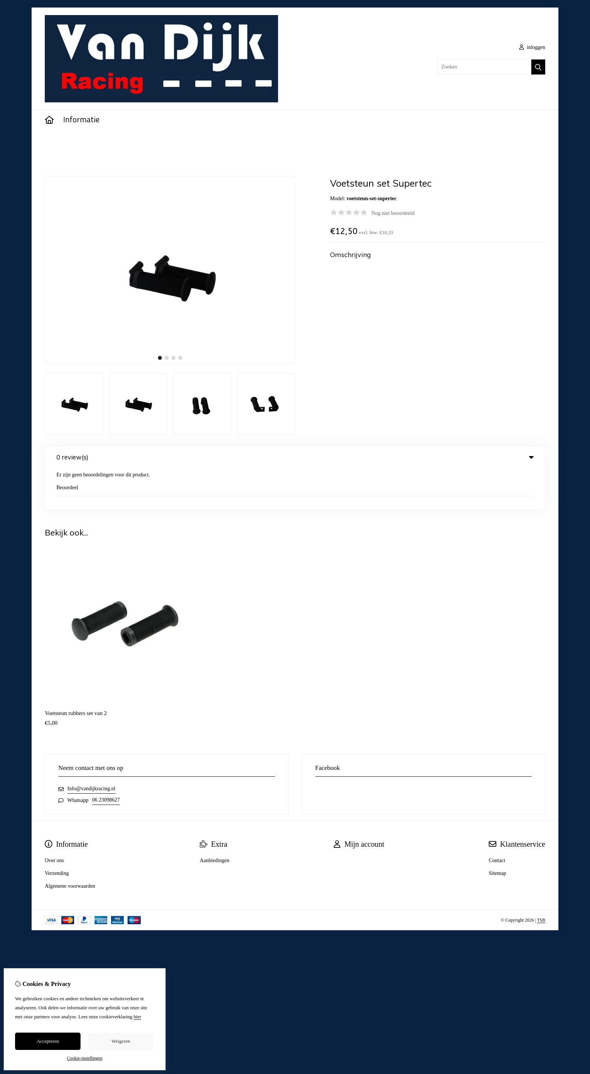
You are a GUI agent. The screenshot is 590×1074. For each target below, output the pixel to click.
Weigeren (120, 1041)
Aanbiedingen (215, 820)
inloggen (532, 47)
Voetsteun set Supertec (87, 141)
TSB (541, 879)
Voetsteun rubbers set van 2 (76, 672)
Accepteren (47, 1041)
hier (137, 1016)
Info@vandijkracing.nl (91, 748)
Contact (497, 820)
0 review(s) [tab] (295, 457)
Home (51, 141)
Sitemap (497, 832)
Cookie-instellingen (85, 1058)
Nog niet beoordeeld (392, 213)
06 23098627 (106, 759)
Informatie (81, 120)
